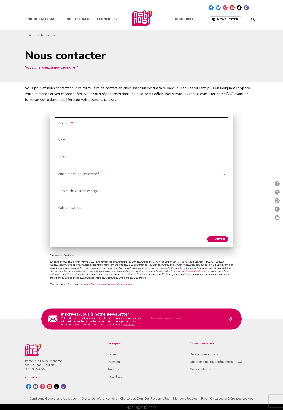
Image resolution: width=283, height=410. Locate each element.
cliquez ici (129, 324)
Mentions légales (185, 398)
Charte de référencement (99, 398)
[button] (225, 19)
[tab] (44, 19)
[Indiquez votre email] (186, 319)
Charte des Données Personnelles (145, 398)
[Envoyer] (230, 319)
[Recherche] (253, 19)
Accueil (32, 35)
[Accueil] (141, 18)
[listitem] (211, 7)
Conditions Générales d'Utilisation (54, 398)
